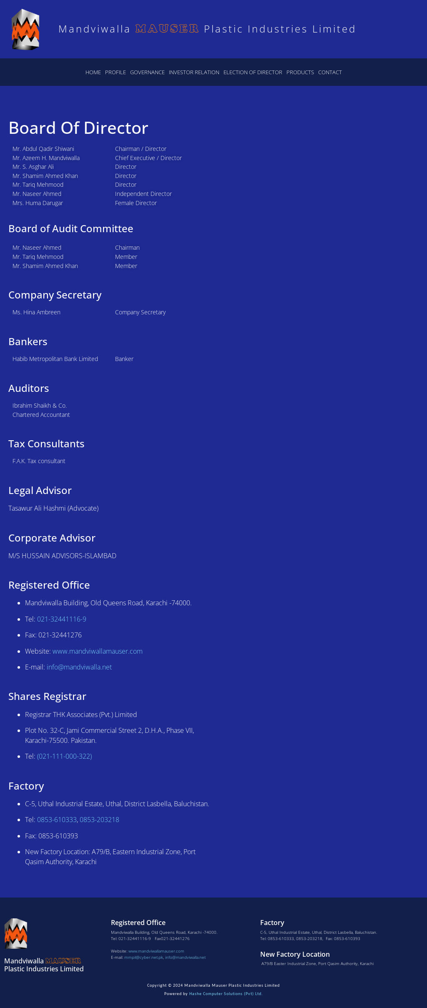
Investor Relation (194, 72)
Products (300, 72)
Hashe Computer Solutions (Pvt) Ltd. (226, 993)
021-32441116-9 (61, 619)
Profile (115, 72)
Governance (147, 72)
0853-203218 (99, 819)
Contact (330, 72)
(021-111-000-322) (64, 756)
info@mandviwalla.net (79, 667)
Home (93, 72)
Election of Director (253, 72)
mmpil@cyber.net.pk (143, 957)
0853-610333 (57, 819)
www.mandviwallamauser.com (156, 951)
